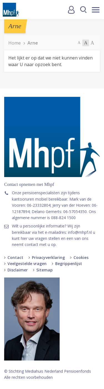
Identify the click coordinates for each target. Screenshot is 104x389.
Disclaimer (17, 270)
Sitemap (44, 270)
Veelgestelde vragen (27, 263)
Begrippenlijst (68, 263)
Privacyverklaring (48, 257)
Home (14, 43)
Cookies (80, 257)
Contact (15, 257)
